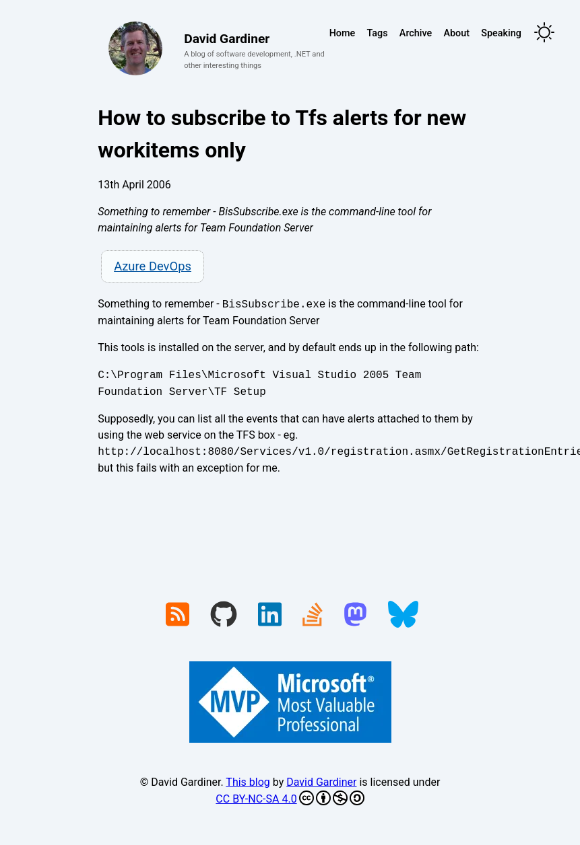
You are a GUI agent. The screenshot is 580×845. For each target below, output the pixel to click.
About (456, 33)
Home (342, 33)
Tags (376, 33)
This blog (247, 782)
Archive (415, 33)
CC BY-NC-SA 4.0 (290, 798)
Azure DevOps (152, 266)
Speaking (501, 33)
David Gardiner (321, 782)
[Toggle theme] (544, 33)
